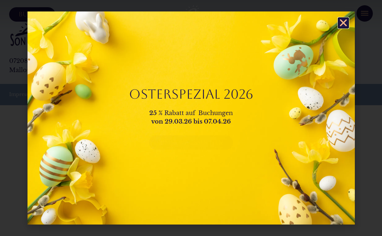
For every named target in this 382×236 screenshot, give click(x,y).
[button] (343, 23)
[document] (191, 118)
